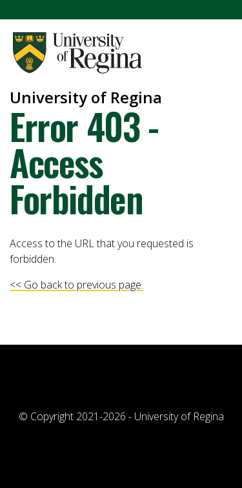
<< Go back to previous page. (76, 285)
